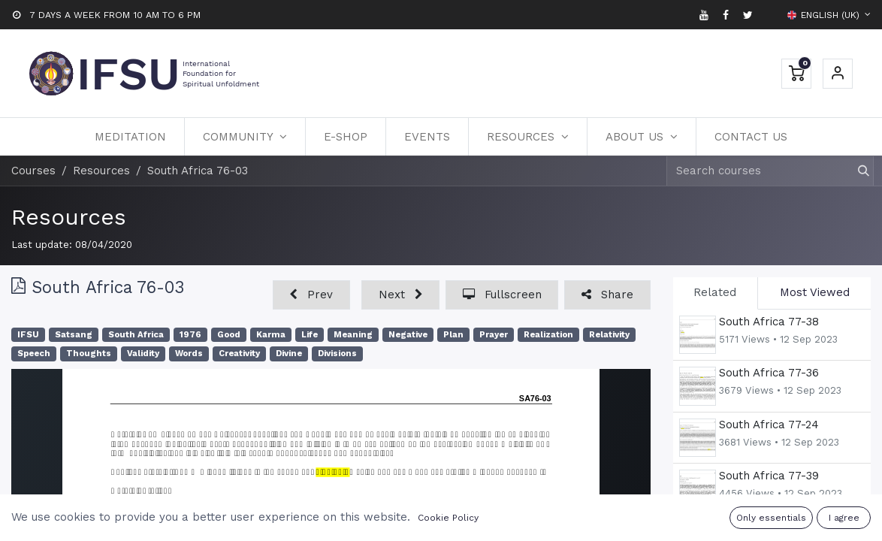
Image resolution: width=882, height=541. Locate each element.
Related (714, 292)
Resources (68, 217)
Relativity (609, 335)
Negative (407, 335)
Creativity (239, 353)
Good (228, 335)
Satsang (73, 335)
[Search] (857, 171)
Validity (143, 353)
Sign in (838, 74)
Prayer (493, 335)
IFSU (28, 335)
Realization (548, 335)
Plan (453, 335)
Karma (270, 335)
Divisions (337, 353)
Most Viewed (815, 292)
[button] (311, 295)
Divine (289, 353)
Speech (33, 353)
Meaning (353, 335)
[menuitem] (130, 137)
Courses (33, 170)
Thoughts (88, 353)
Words (189, 353)
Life (309, 335)
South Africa (136, 335)
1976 (190, 335)
